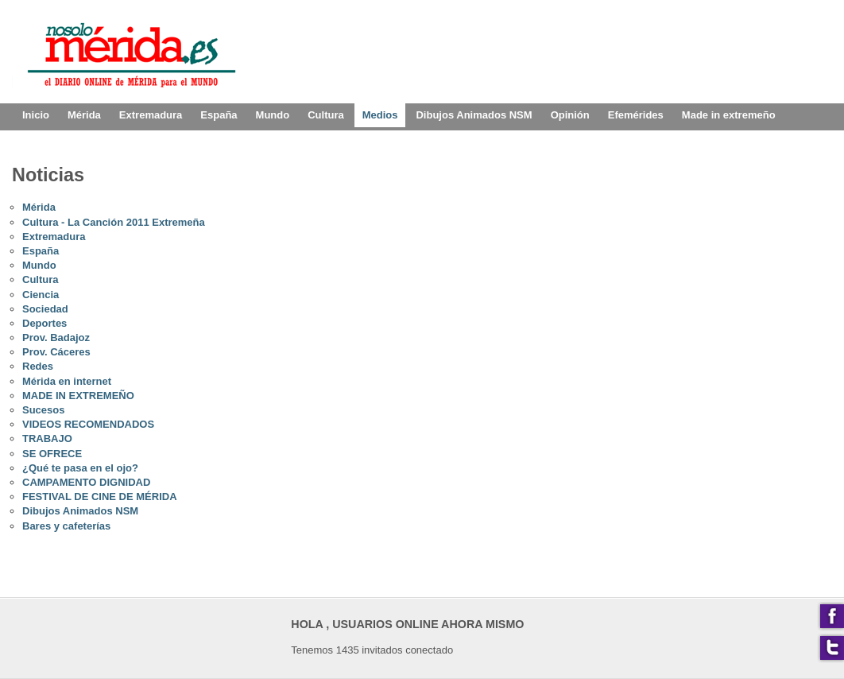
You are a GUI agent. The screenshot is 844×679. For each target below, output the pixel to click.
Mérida (39, 207)
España (40, 251)
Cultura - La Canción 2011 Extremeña (113, 222)
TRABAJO (47, 438)
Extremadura (53, 236)
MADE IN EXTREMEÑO (78, 396)
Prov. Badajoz (56, 337)
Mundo (39, 265)
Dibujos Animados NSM (80, 511)
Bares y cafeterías (66, 526)
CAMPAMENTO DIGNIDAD (86, 482)
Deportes (44, 323)
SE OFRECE (52, 454)
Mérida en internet (66, 381)
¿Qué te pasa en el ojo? (80, 468)
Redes (37, 366)
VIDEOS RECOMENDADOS (88, 424)
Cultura (40, 279)
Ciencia (40, 295)
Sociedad (45, 309)
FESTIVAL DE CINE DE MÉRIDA (99, 496)
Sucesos (43, 410)
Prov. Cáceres (56, 352)
